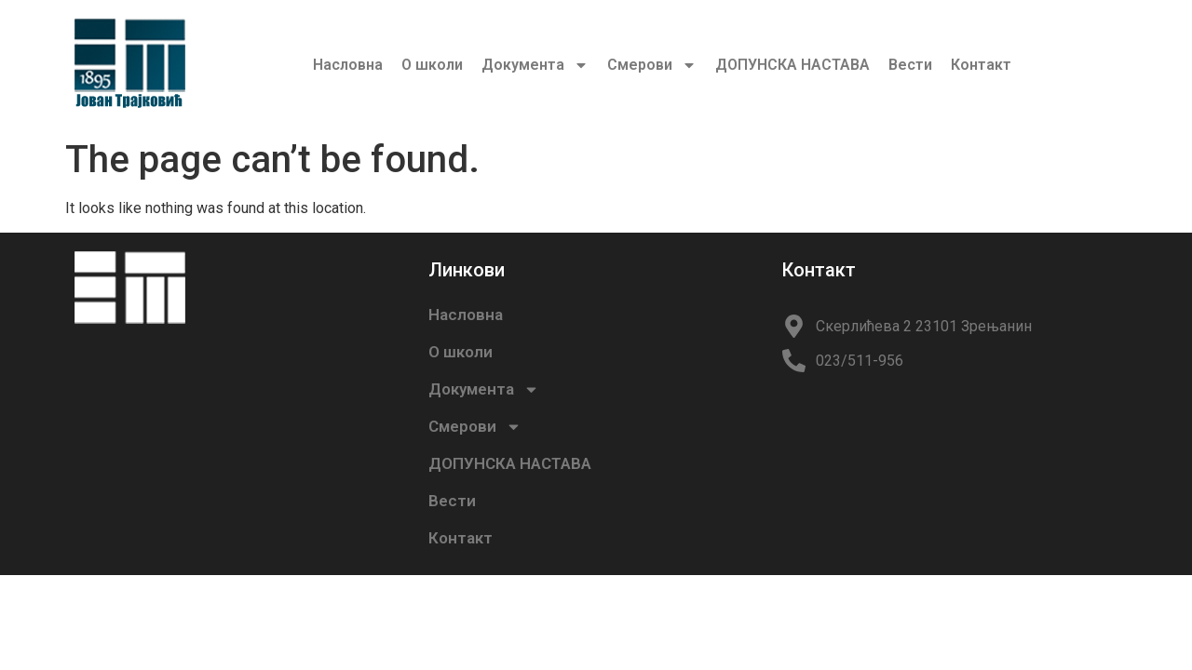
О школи (432, 65)
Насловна (348, 65)
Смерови (652, 65)
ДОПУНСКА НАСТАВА (792, 65)
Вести (910, 65)
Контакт (981, 65)
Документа (535, 65)
